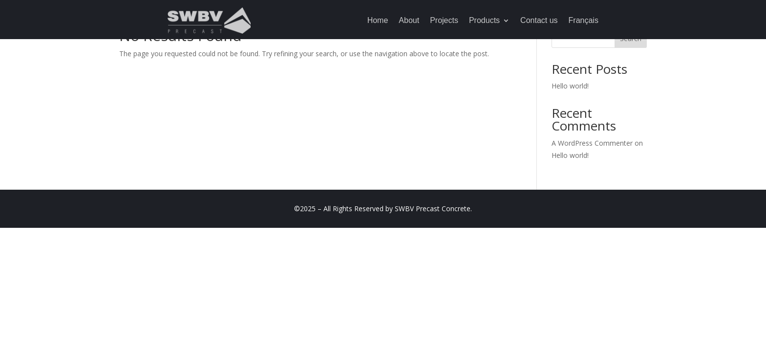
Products (484, 20)
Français (583, 20)
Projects (444, 20)
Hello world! (570, 85)
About (409, 20)
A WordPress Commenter (592, 143)
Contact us (538, 20)
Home (377, 20)
